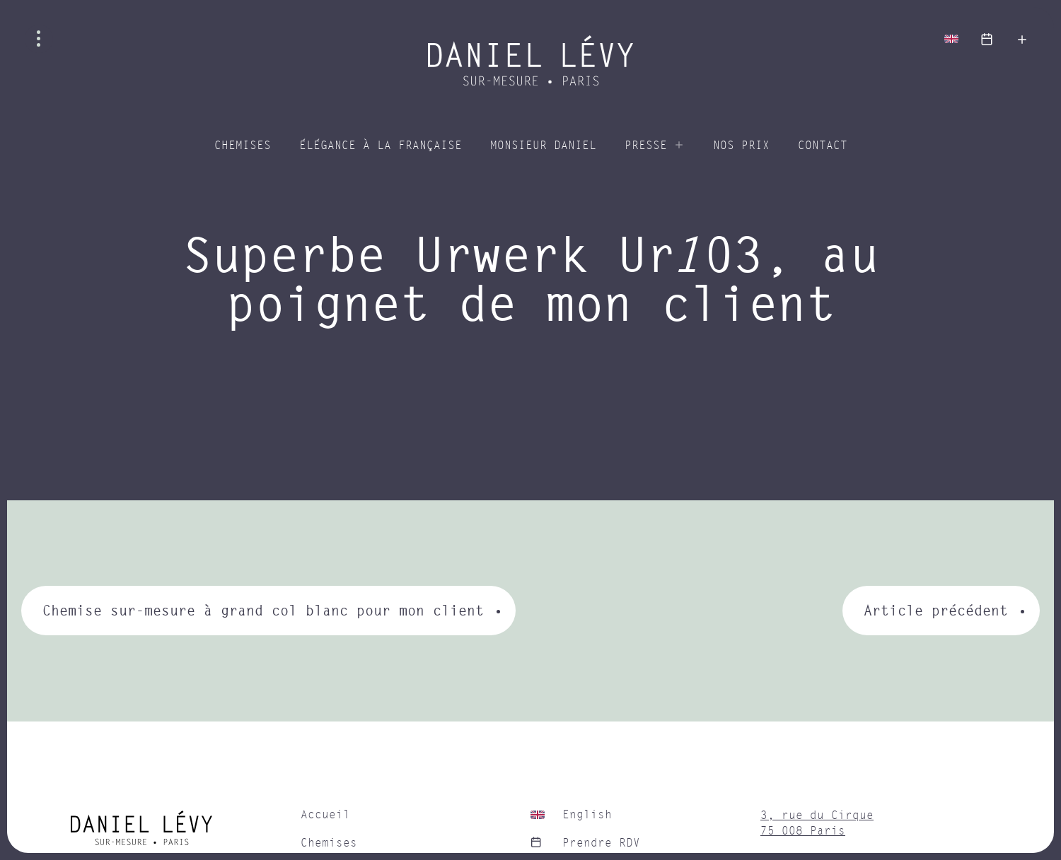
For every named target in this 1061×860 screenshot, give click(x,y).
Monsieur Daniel (543, 146)
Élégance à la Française (380, 146)
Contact (822, 146)
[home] (178, 833)
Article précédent (936, 610)
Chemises (242, 146)
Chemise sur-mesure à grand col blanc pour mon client (263, 610)
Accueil (325, 815)
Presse (646, 146)
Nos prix (741, 146)
